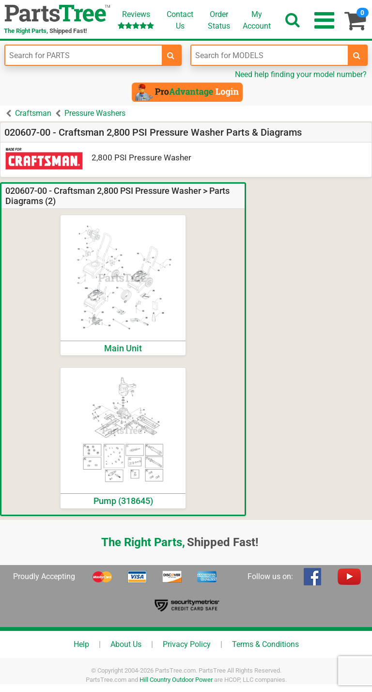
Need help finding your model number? (301, 74)
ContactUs (180, 20)
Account (257, 20)
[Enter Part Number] (83, 55)
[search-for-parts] (171, 55)
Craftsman (33, 113)
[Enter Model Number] (269, 55)
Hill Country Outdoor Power (176, 679)
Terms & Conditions (265, 644)
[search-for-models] (357, 55)
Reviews (136, 20)
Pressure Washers (94, 113)
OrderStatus (219, 20)
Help (81, 644)
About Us (125, 644)
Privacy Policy (187, 644)
